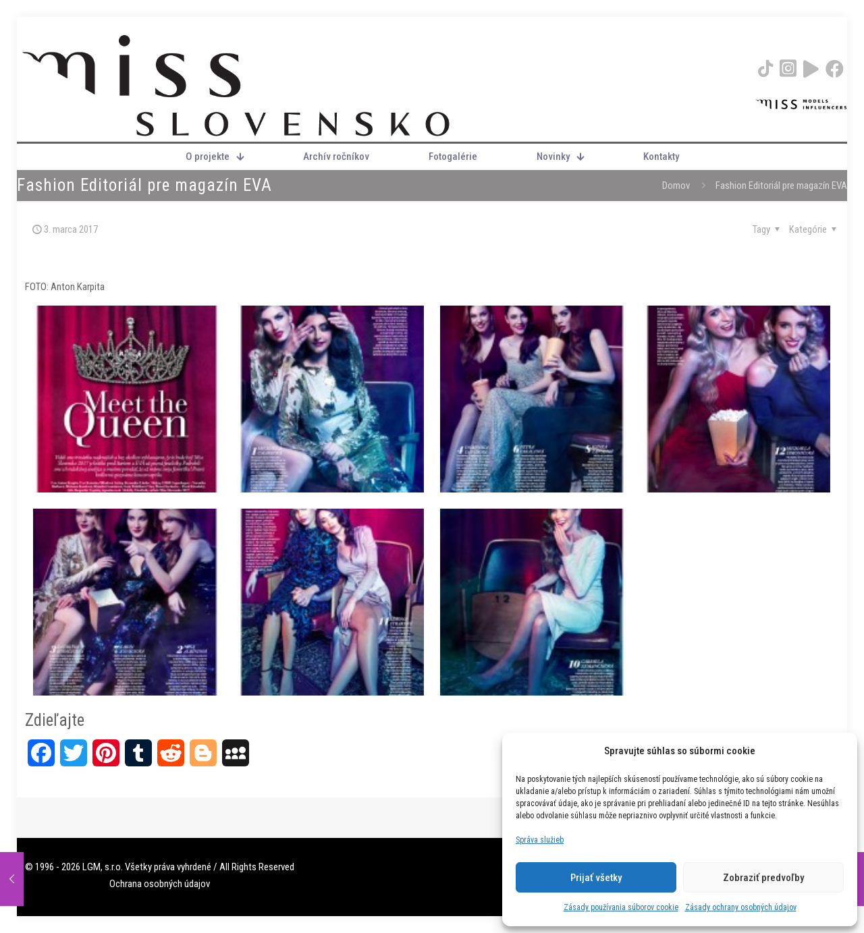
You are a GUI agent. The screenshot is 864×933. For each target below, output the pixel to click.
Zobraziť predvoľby (763, 878)
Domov (676, 185)
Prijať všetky (596, 878)
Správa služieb (540, 840)
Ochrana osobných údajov (159, 884)
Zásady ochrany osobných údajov (740, 907)
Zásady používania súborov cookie (621, 907)
